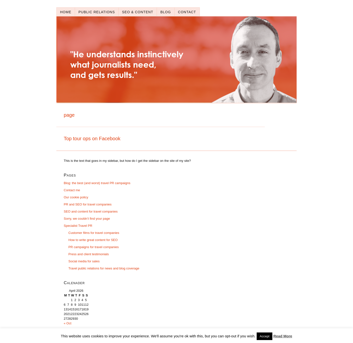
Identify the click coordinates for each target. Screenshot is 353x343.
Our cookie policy (76, 197)
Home (65, 12)
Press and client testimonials (88, 254)
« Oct (67, 323)
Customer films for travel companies (93, 233)
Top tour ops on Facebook (92, 138)
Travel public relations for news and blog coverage (103, 268)
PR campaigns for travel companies (93, 247)
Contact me (72, 190)
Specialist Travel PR (78, 226)
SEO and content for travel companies (91, 211)
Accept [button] (264, 336)
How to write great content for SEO (93, 240)
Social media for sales (84, 261)
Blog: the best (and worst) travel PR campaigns (97, 183)
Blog (165, 12)
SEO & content (137, 12)
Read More (282, 336)
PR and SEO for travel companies (88, 204)
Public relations (96, 12)
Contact (187, 12)
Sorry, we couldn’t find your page (87, 218)
